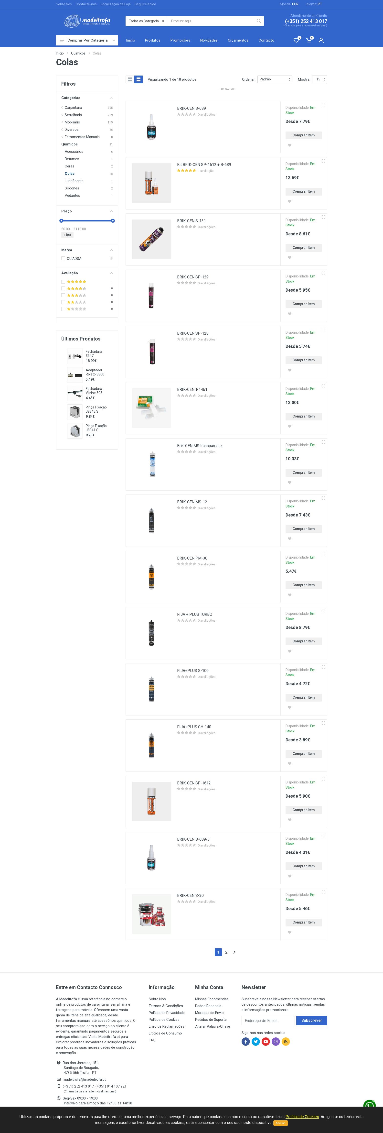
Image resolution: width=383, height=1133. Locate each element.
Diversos (72, 129)
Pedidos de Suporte (211, 1019)
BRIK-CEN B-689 (191, 108)
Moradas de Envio (209, 1013)
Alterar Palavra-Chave (212, 1026)
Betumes (72, 159)
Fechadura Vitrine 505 (94, 391)
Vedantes (72, 195)
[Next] (234, 952)
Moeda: (289, 4)
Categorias (87, 98)
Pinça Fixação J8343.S (96, 409)
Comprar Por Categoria (87, 40)
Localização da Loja (116, 4)
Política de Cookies (164, 1019)
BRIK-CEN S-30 (190, 895)
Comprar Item (304, 135)
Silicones (72, 188)
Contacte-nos (86, 4)
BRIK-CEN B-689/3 (193, 839)
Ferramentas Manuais (82, 137)
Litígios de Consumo (165, 1033)
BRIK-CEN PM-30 (192, 558)
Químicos (78, 53)
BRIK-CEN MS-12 (192, 502)
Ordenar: (248, 79)
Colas (69, 173)
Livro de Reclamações (166, 1026)
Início (60, 53)
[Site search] (210, 21)
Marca (87, 250)
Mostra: (304, 79)
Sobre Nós (64, 4)
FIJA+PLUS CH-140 (194, 727)
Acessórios (74, 151)
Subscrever (311, 1020)
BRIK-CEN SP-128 (193, 333)
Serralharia (73, 115)
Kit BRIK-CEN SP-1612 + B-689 (204, 164)
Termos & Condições (166, 1006)
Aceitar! (281, 1123)
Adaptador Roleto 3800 (95, 372)
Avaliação (87, 273)
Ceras (69, 166)
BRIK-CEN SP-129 (193, 277)
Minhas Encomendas (212, 999)
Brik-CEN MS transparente (199, 445)
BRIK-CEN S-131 (191, 221)
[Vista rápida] (323, 104)
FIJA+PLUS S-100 (193, 670)
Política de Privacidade (167, 1013)
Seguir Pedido (145, 4)
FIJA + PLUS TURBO (194, 614)
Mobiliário (72, 122)
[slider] (61, 221)
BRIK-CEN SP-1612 (194, 783)
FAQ (152, 1040)
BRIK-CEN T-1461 (192, 389)
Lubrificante (74, 181)
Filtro (67, 235)
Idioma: (314, 4)
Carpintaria (73, 107)
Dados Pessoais (208, 1006)
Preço (87, 211)
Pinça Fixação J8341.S (96, 428)
